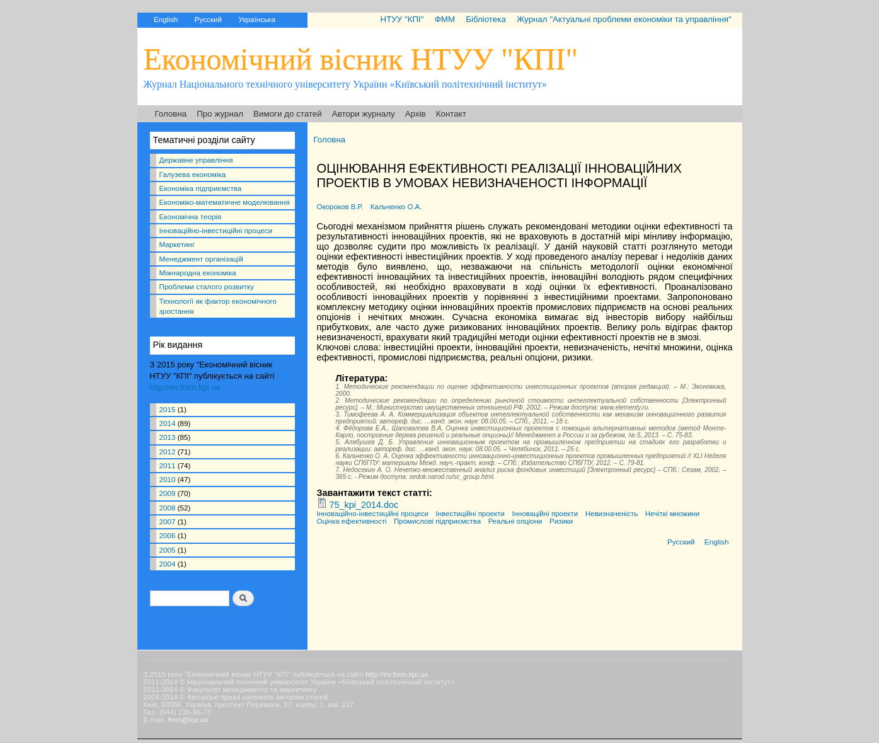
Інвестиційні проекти (470, 513)
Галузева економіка (192, 174)
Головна (171, 113)
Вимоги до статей (287, 113)
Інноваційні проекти (545, 513)
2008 (167, 508)
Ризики (561, 521)
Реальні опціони (515, 521)
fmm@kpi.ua (188, 719)
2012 (167, 451)
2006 (167, 535)
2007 (167, 521)
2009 (167, 493)
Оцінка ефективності (352, 521)
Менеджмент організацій (201, 259)
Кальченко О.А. (396, 206)
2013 (167, 437)
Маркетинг (177, 244)
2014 (167, 423)
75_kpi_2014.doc (364, 505)
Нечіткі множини (672, 513)
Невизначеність (611, 513)
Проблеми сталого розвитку (206, 286)
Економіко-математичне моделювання (224, 202)
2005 (167, 550)
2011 (167, 465)
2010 (167, 479)
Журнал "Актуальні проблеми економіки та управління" (624, 19)
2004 (167, 564)
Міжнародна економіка (197, 272)
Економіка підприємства (200, 188)
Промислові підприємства (437, 521)
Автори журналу (363, 113)
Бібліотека (486, 19)
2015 (167, 409)
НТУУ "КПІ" (401, 19)
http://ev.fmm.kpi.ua (185, 387)
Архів (415, 113)
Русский (208, 19)
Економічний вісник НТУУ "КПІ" (361, 59)
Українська (257, 19)
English (166, 19)
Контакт (451, 113)
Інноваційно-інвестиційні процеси (216, 230)
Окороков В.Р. (340, 206)
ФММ (445, 19)
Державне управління (196, 160)
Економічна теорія (190, 216)
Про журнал (220, 113)
